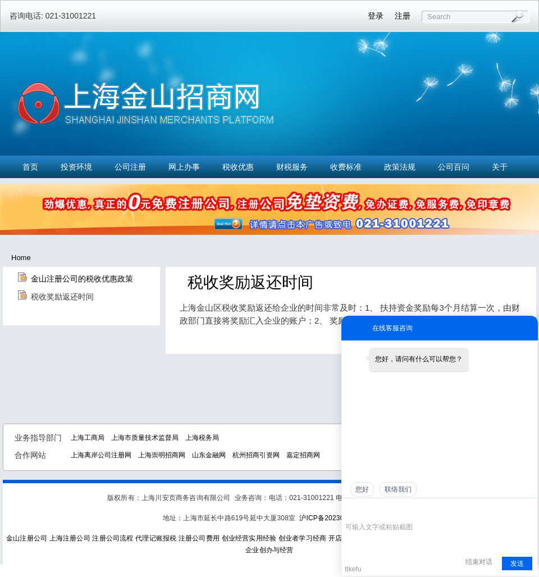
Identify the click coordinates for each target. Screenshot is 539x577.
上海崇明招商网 (161, 455)
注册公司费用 (199, 538)
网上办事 (184, 166)
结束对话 (478, 562)
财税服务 (292, 166)
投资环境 (76, 166)
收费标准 (346, 166)
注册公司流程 (112, 538)
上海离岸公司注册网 (101, 455)
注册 (402, 15)
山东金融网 (209, 455)
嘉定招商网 (303, 455)
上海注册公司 (69, 538)
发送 (517, 563)
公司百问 (453, 166)
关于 (500, 166)
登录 (375, 15)
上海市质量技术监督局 (145, 438)
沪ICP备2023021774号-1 (337, 518)
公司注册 (130, 166)
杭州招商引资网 (256, 455)
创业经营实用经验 (249, 538)
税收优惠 (238, 166)
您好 (362, 489)
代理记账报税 (155, 538)
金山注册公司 (26, 538)
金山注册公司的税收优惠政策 (82, 278)
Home (21, 257)
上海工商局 (87, 438)
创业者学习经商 (302, 538)
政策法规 (399, 166)
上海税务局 (202, 438)
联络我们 (398, 489)
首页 (30, 166)
